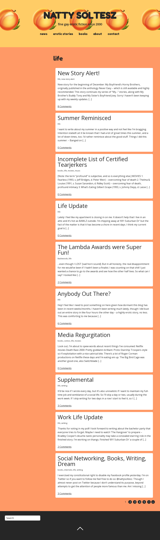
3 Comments (65, 405)
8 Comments (65, 106)
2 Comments (65, 282)
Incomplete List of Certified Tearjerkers (93, 161)
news (43, 34)
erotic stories (63, 34)
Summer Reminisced (84, 118)
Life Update (73, 206)
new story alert (67, 79)
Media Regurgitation (84, 335)
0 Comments (65, 147)
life (59, 79)
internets (68, 469)
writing (64, 385)
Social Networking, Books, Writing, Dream (102, 461)
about (97, 34)
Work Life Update (80, 417)
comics (67, 340)
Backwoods (63, 258)
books (83, 34)
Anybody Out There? (84, 293)
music (77, 170)
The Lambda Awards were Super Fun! (100, 249)
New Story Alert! (79, 73)
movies (71, 170)
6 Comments (65, 323)
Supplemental (75, 379)
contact (113, 34)
